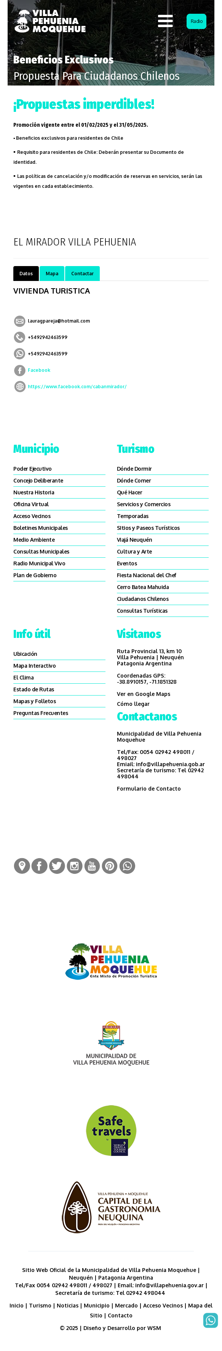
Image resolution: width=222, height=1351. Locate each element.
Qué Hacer (129, 492)
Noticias (67, 1305)
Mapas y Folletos (34, 701)
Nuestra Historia (33, 492)
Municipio (97, 1305)
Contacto (120, 1315)
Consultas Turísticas (142, 610)
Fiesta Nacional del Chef (146, 575)
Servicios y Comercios (144, 504)
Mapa (52, 273)
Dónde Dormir (134, 468)
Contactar (82, 273)
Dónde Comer (134, 480)
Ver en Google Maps (143, 694)
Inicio (17, 1305)
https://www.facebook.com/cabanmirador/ (77, 386)
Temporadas (133, 516)
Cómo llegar (133, 704)
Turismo (40, 1305)
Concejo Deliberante (38, 480)
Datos (26, 273)
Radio (197, 21)
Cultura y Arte (134, 551)
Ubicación (25, 653)
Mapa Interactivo (34, 665)
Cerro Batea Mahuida (143, 587)
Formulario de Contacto (149, 788)
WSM (155, 1328)
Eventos (127, 563)
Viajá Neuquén (134, 539)
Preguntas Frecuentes (40, 713)
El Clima (23, 677)
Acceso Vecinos (31, 516)
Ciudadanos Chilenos (143, 599)
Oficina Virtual (31, 504)
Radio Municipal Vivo (39, 563)
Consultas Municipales (41, 551)
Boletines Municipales (40, 528)
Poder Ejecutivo (32, 468)
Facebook (39, 370)
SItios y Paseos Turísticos (148, 528)
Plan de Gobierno (34, 575)
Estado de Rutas (33, 689)
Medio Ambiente (33, 539)
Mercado (126, 1305)
